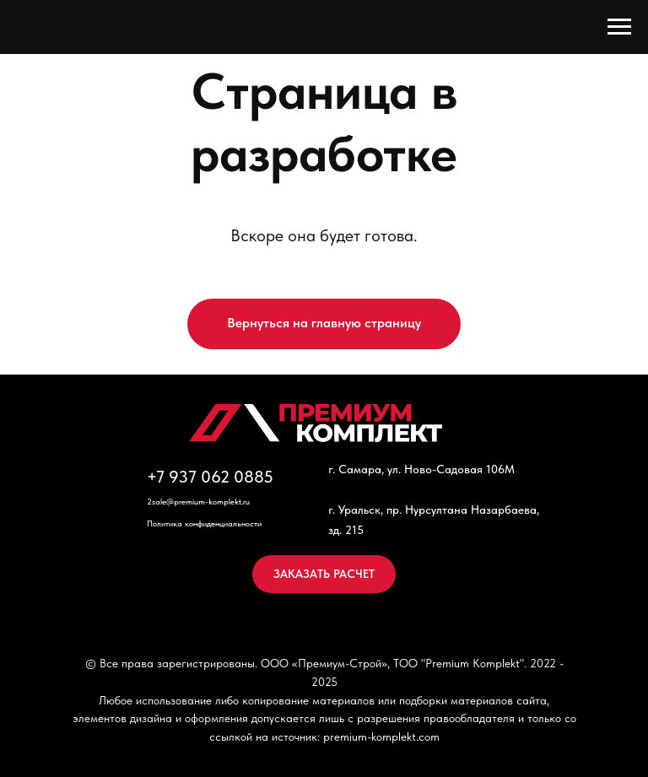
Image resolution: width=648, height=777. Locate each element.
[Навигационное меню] (619, 27)
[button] (324, 574)
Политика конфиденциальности (204, 523)
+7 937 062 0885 (210, 477)
